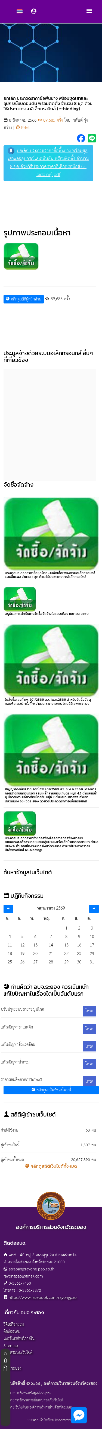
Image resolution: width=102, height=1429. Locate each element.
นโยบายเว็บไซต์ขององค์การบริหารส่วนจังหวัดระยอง (38, 1408)
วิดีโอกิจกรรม (14, 1324)
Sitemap (11, 1345)
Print (23, 128)
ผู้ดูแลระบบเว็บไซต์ (18, 1352)
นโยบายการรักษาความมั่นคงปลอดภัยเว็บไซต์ (33, 1401)
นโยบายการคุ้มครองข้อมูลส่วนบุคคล (27, 1393)
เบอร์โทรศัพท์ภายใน (19, 1338)
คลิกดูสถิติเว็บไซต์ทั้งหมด (51, 1166)
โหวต (89, 1011)
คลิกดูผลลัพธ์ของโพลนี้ (51, 1090)
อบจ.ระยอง (12, 1368)
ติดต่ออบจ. (12, 1331)
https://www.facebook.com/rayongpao (43, 1297)
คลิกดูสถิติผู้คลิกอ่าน (23, 299)
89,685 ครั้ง (50, 120)
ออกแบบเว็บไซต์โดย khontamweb (51, 1420)
